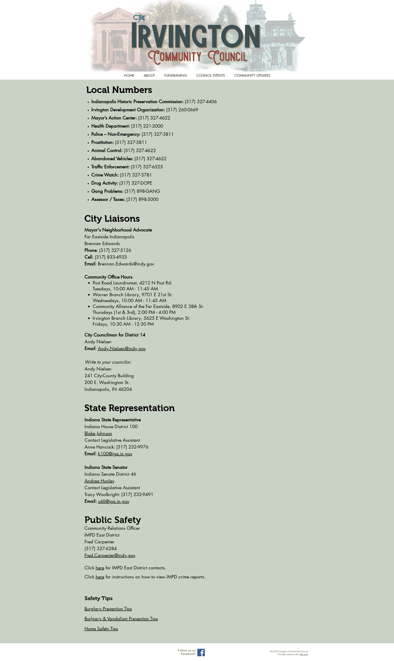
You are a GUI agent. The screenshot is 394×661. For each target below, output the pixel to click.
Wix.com (304, 654)
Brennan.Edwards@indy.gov (126, 264)
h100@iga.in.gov (115, 454)
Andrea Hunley (99, 481)
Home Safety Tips (101, 629)
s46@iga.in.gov (113, 501)
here (100, 568)
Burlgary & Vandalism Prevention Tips (121, 619)
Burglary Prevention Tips (108, 609)
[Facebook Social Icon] (201, 652)
